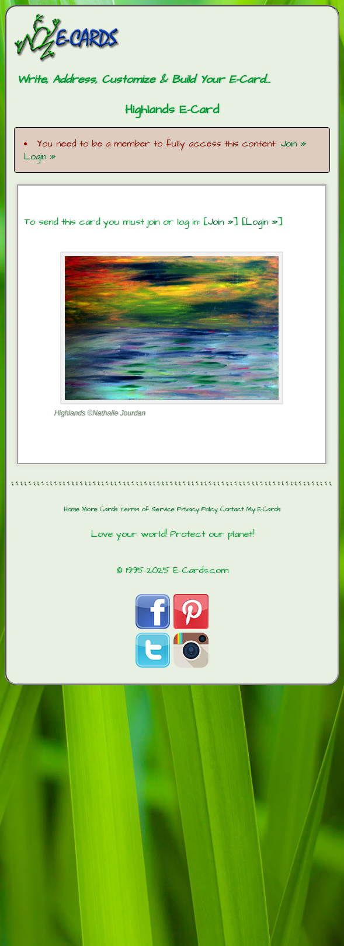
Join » (293, 143)
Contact (232, 509)
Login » (39, 156)
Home (71, 509)
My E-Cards (263, 509)
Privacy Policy (197, 509)
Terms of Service (147, 509)
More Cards (100, 509)
